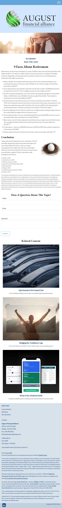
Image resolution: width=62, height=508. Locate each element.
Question (4, 218)
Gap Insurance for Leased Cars (31, 290)
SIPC (42, 482)
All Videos (5, 412)
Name (4, 198)
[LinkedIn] (4, 506)
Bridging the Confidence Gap (31, 343)
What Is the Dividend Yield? (31, 396)
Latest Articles (6, 409)
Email (4, 208)
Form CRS (9, 453)
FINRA (35, 482)
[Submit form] (5, 233)
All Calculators (6, 414)
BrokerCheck (42, 455)
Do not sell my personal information (16, 478)
